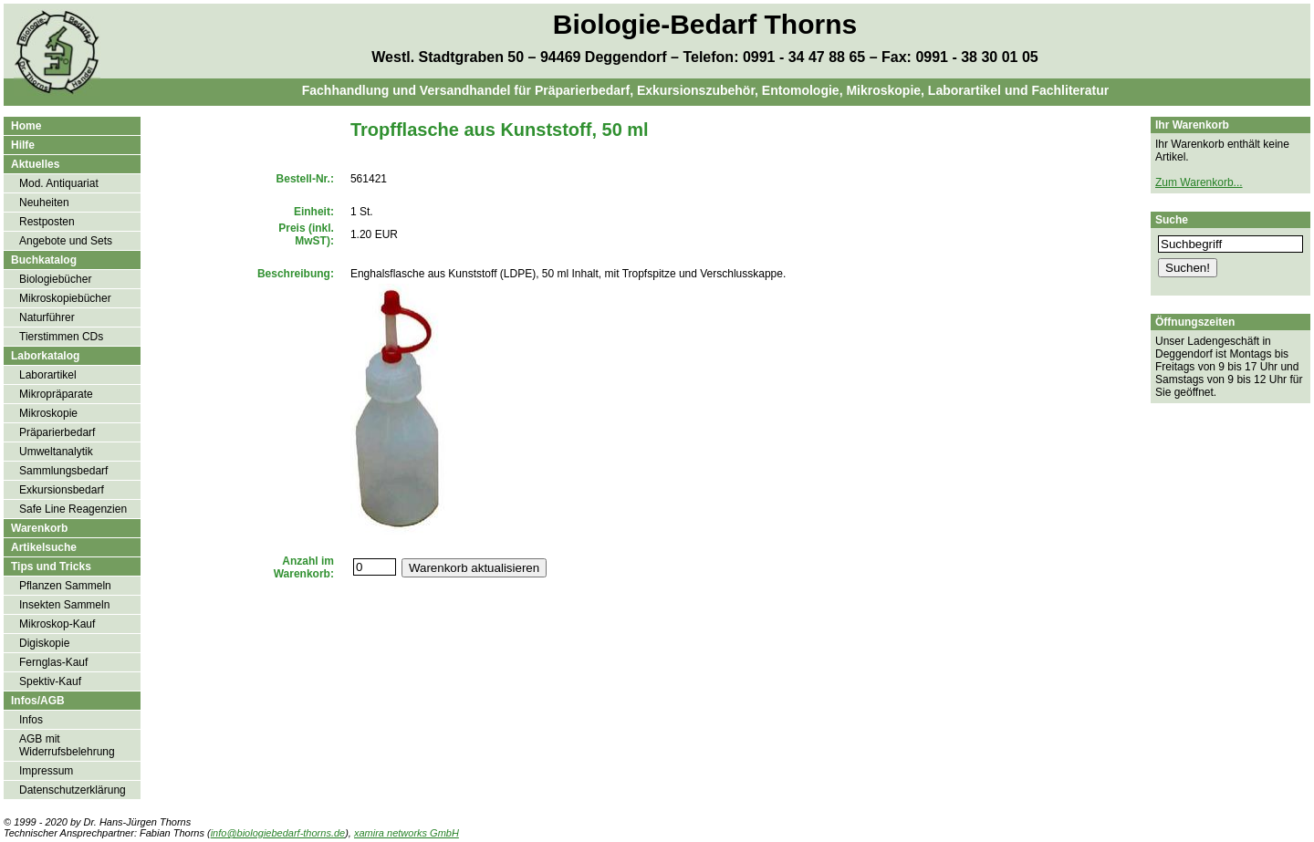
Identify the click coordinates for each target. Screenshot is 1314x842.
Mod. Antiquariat (59, 183)
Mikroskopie (48, 413)
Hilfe (23, 145)
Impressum (46, 770)
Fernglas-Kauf (53, 662)
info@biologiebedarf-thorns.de (278, 832)
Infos (31, 719)
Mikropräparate (56, 394)
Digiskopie (44, 643)
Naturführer (47, 317)
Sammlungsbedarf (63, 470)
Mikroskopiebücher (65, 298)
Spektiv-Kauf (50, 681)
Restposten (47, 221)
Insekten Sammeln (64, 604)
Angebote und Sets (65, 240)
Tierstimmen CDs (61, 336)
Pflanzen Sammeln (65, 585)
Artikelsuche (44, 547)
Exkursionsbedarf (61, 489)
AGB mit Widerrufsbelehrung (67, 745)
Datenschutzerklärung (72, 790)
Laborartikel (48, 375)
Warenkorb (39, 528)
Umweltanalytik (56, 451)
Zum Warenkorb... (1199, 182)
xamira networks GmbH (406, 832)
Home (26, 126)
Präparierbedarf (57, 432)
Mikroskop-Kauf (57, 624)
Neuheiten (44, 202)
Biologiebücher (55, 279)
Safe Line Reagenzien (73, 509)
